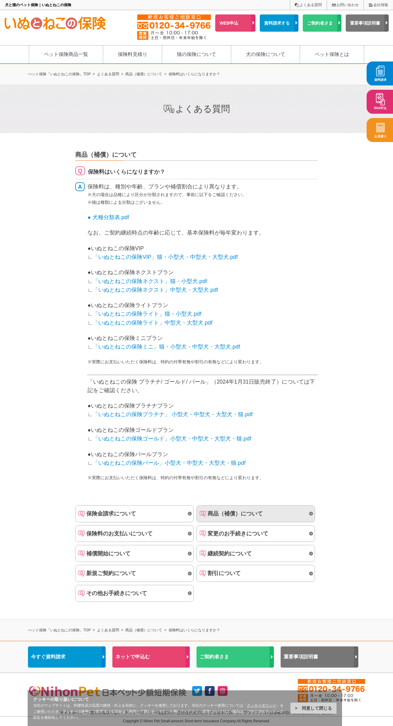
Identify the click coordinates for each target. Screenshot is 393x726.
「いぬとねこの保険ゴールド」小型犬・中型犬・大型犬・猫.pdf (172, 439)
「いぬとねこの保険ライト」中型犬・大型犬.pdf (152, 323)
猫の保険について (196, 54)
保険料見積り (132, 54)
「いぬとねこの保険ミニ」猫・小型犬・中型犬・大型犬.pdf (166, 347)
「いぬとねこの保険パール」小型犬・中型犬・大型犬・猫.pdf (169, 463)
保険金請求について (111, 514)
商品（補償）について (235, 514)
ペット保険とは (332, 54)
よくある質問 (311, 5)
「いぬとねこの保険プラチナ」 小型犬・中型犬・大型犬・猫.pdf (172, 414)
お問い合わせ (348, 5)
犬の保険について (265, 54)
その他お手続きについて (116, 593)
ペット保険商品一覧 (66, 54)
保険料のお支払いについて (119, 534)
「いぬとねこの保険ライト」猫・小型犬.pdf (147, 314)
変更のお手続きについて (238, 534)
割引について (224, 573)
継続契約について (230, 553)
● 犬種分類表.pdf (108, 217)
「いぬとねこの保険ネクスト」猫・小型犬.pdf (150, 281)
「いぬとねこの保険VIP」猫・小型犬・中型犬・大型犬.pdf (165, 257)
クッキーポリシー (261, 705)
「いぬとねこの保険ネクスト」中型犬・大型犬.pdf (155, 290)
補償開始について (108, 553)
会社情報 (380, 5)
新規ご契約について (111, 573)
